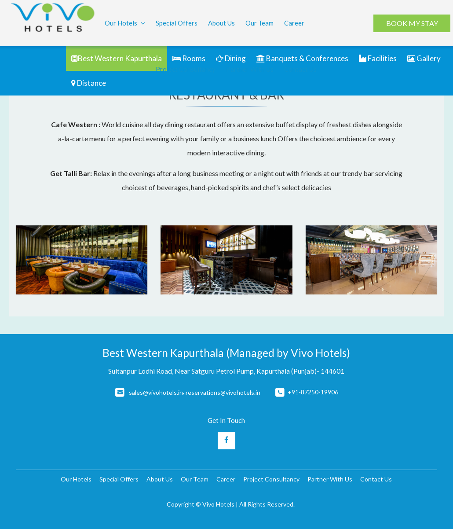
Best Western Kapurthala (116, 58)
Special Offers (176, 23)
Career (294, 23)
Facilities (378, 58)
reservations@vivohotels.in (223, 392)
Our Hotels (125, 23)
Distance (88, 83)
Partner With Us (250, 69)
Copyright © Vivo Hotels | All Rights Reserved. (231, 504)
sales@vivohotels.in (156, 392)
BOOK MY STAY (412, 23)
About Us (221, 23)
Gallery (424, 58)
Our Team (259, 23)
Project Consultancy (186, 69)
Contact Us (300, 69)
